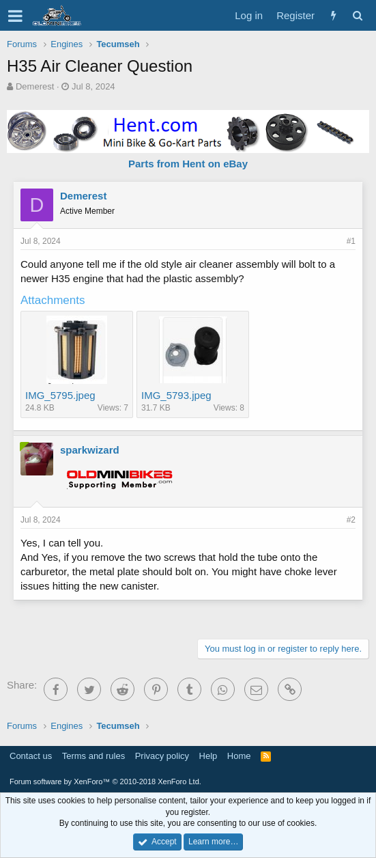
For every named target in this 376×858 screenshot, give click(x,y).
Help (208, 756)
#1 (351, 241)
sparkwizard (89, 450)
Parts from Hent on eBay (188, 163)
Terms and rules (93, 756)
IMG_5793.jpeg (176, 395)
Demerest (35, 86)
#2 (351, 520)
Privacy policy (162, 756)
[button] (15, 15)
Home (239, 756)
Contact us (31, 756)
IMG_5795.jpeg (60, 395)
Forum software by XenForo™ (105, 781)
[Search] (357, 15)
